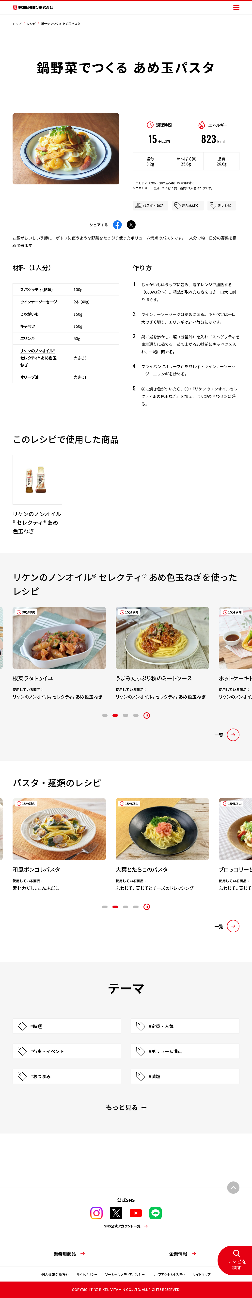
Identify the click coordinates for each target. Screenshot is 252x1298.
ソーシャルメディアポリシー (125, 1274)
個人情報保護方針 (55, 1274)
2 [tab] (115, 715)
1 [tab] (105, 715)
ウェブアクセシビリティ (168, 1274)
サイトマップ (202, 1274)
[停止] (146, 715)
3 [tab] (125, 715)
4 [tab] (136, 715)
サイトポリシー (87, 1274)
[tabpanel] (54, 648)
